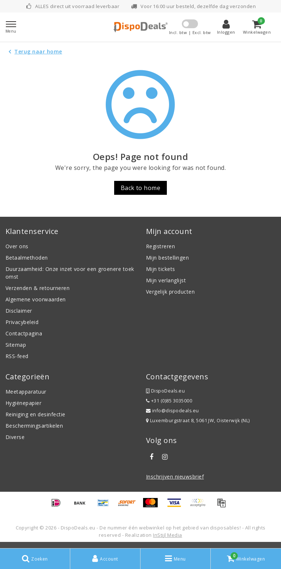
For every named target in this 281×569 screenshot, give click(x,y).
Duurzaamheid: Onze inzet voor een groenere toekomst (69, 272)
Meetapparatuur (25, 391)
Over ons (17, 246)
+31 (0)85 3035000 (169, 401)
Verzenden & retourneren (37, 287)
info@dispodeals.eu (172, 411)
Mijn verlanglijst (166, 280)
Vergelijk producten (170, 291)
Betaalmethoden (26, 257)
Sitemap (15, 344)
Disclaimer (18, 310)
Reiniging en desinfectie (35, 414)
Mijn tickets (160, 268)
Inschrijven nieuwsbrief (175, 476)
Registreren (160, 246)
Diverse (15, 437)
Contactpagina (23, 333)
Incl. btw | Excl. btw (190, 32)
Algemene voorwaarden (35, 299)
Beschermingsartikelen (34, 425)
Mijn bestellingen (167, 257)
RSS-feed (17, 356)
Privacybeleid (21, 322)
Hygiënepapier (23, 402)
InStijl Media (167, 535)
